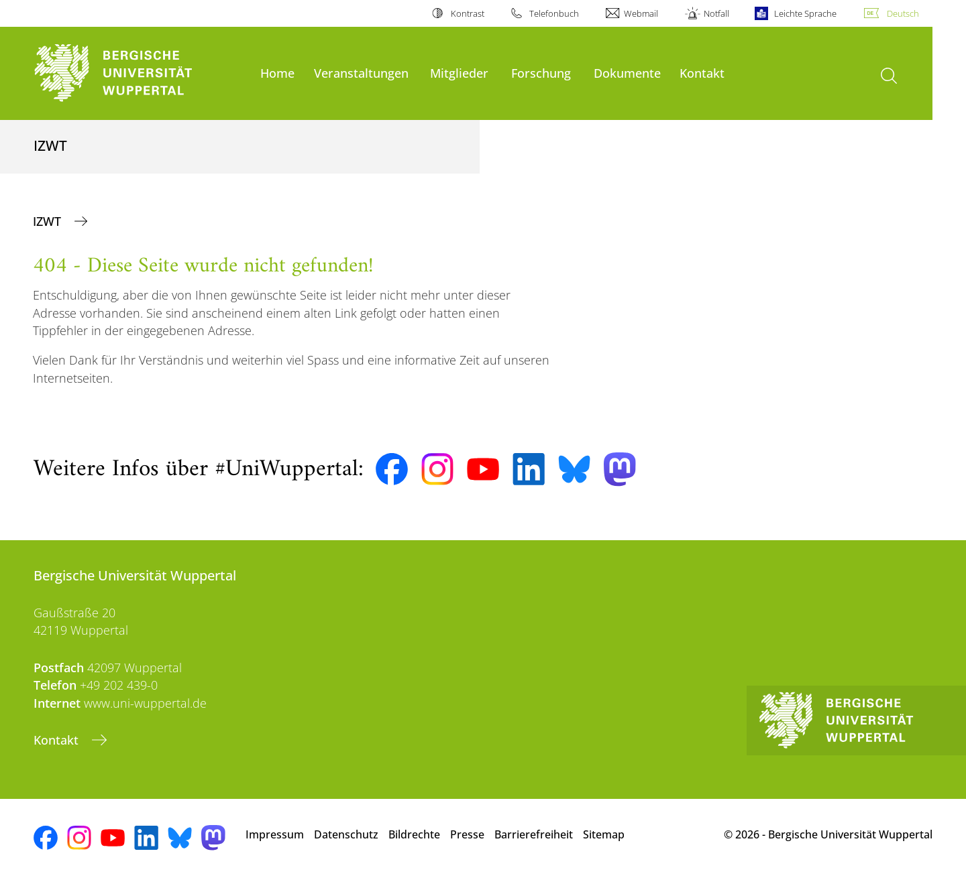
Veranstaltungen (361, 72)
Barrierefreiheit (533, 834)
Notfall (716, 13)
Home (277, 72)
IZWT (48, 221)
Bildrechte (414, 834)
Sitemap (604, 834)
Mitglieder (459, 72)
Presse (467, 834)
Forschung (541, 72)
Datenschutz (346, 834)
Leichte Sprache (805, 13)
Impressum (275, 834)
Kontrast (467, 13)
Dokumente (627, 72)
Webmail (641, 13)
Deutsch (903, 13)
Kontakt (702, 72)
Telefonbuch (554, 13)
